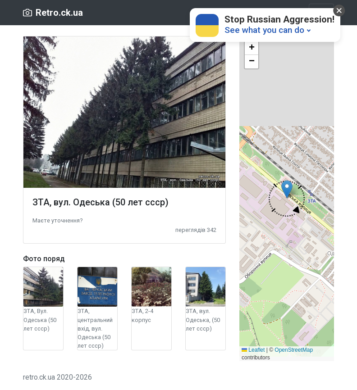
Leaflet (253, 350)
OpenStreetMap (294, 350)
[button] (57, 220)
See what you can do (264, 30)
